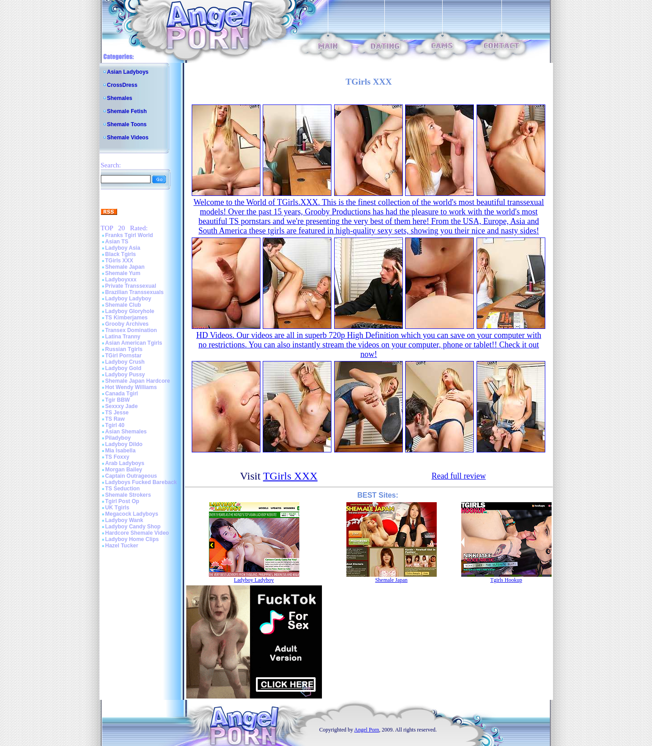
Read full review (458, 475)
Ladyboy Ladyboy (128, 298)
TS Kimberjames (126, 317)
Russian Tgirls (124, 349)
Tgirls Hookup (506, 580)
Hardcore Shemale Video (137, 533)
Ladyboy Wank (124, 520)
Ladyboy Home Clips (132, 539)
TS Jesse (117, 412)
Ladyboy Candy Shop (133, 526)
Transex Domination (131, 330)
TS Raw (115, 419)
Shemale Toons (127, 124)
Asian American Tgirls (133, 343)
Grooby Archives (127, 324)
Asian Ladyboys (128, 72)
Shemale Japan (125, 267)
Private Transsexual (130, 286)
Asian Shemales (126, 431)
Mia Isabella (120, 450)
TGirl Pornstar (123, 355)
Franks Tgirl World (129, 235)
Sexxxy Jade (121, 406)
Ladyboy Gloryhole (130, 311)
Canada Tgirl (121, 393)
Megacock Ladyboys (131, 514)
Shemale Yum (123, 273)
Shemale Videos (128, 137)
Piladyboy (118, 438)
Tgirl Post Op (122, 501)
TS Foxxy (117, 457)
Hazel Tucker (121, 545)
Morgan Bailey (123, 469)
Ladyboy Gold (123, 368)
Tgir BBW (117, 400)
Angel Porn (366, 730)
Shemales (119, 98)
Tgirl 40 (115, 425)
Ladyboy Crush (125, 362)
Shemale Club (123, 305)
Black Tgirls (120, 254)
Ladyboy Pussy (125, 374)
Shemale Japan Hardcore (137, 381)
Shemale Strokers (128, 495)
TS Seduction (122, 488)
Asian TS (116, 241)
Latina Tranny (123, 336)
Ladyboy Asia (123, 248)
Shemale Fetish (127, 111)
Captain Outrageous (131, 476)
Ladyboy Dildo (124, 444)
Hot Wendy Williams (131, 387)
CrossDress (122, 85)
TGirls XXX (119, 260)
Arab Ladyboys (125, 463)
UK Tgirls (117, 507)
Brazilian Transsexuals (134, 292)
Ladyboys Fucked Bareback (141, 482)
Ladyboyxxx (121, 279)
